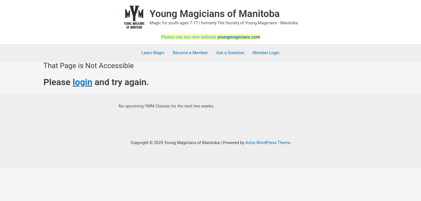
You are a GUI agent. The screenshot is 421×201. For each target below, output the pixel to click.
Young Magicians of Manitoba (215, 14)
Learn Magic (152, 52)
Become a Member (190, 52)
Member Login (266, 52)
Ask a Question (230, 52)
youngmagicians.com (238, 37)
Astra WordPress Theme (267, 142)
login (82, 82)
